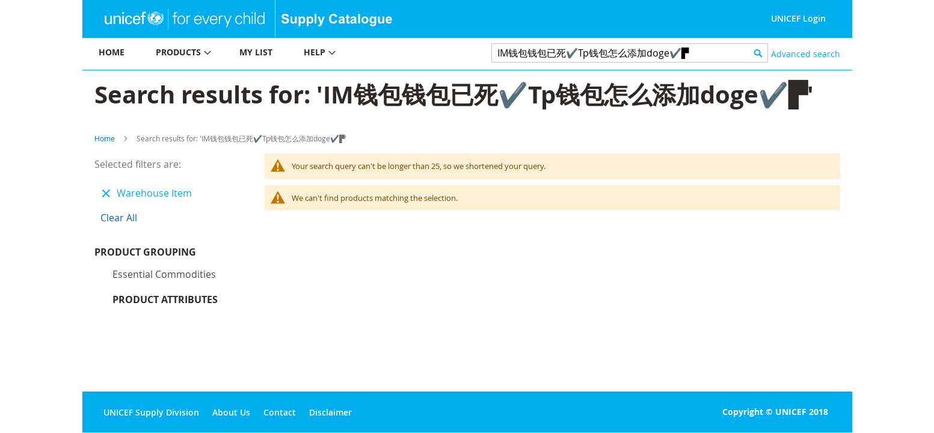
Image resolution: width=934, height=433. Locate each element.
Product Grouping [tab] (163, 255)
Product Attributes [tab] (165, 302)
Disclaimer (330, 412)
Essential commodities (164, 277)
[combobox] (630, 53)
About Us (231, 412)
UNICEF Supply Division (151, 412)
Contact (279, 412)
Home (104, 138)
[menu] (274, 54)
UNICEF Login (798, 18)
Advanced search (805, 54)
